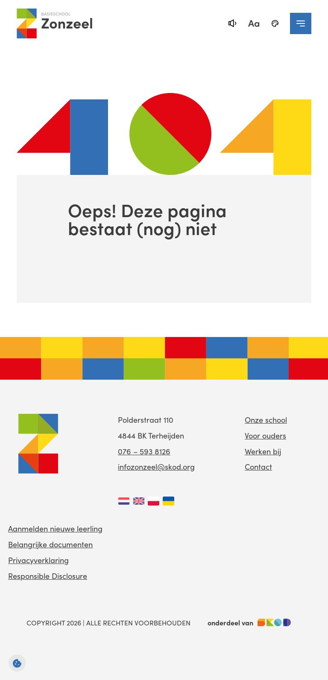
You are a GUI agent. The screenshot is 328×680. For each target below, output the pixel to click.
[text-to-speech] (232, 23)
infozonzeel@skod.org (156, 467)
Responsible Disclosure (47, 576)
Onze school (266, 420)
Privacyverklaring (38, 560)
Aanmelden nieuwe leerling (55, 528)
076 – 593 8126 (144, 451)
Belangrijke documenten (50, 544)
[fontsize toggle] (253, 23)
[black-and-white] (275, 23)
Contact (258, 467)
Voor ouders (265, 435)
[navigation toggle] (300, 23)
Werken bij (263, 451)
